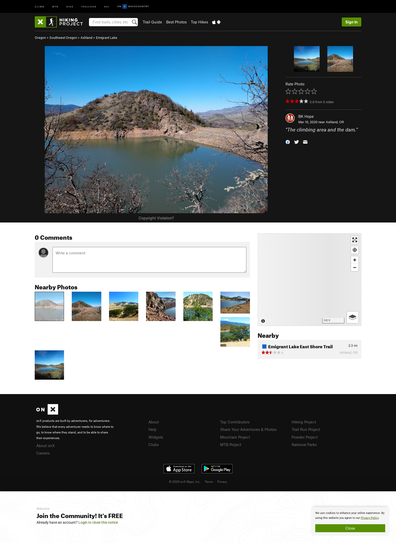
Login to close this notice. (98, 522)
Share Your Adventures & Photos (248, 429)
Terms (209, 481)
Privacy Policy (370, 518)
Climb (39, 6)
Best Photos (176, 22)
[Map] (309, 280)
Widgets (155, 437)
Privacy (222, 481)
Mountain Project (235, 437)
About (153, 422)
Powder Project (305, 437)
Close (350, 528)
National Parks (304, 444)
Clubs (153, 444)
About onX (45, 445)
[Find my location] (354, 250)
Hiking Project (304, 422)
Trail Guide (152, 22)
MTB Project (230, 444)
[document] (350, 521)
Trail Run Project (306, 429)
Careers (43, 453)
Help (152, 429)
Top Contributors (234, 422)
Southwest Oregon (63, 37)
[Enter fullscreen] (354, 240)
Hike (70, 6)
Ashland (86, 37)
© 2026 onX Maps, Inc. (184, 481)
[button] (287, 142)
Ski (107, 6)
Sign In (351, 22)
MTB (55, 6)
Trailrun (88, 6)
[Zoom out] (354, 267)
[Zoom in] (354, 260)
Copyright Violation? (156, 218)
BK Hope (306, 116)
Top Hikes (199, 22)
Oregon (40, 37)
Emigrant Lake (106, 37)
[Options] (352, 317)
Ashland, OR (335, 122)
